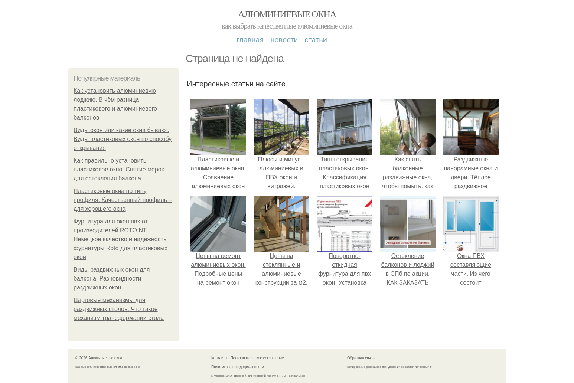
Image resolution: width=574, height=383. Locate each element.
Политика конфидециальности (237, 367)
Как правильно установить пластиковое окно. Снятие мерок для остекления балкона (119, 169)
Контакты (219, 358)
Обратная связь (361, 358)
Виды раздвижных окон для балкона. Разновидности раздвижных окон (112, 278)
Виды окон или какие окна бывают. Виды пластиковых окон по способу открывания (123, 139)
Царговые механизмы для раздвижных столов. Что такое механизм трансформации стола (119, 309)
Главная (250, 40)
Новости (284, 40)
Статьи (315, 40)
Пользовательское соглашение (257, 358)
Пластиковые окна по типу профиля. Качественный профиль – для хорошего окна (123, 200)
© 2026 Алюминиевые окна (98, 358)
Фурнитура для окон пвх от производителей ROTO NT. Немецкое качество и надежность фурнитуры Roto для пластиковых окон (120, 239)
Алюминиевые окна (287, 14)
